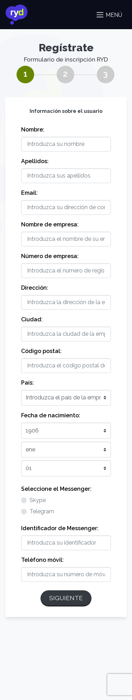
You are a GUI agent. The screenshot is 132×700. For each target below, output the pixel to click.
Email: (29, 193)
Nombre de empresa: (49, 224)
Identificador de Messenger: (60, 528)
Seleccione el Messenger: (56, 489)
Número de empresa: (49, 256)
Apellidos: (35, 161)
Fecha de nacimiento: (50, 415)
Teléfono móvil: (42, 560)
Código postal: (41, 351)
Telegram (42, 511)
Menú (109, 15)
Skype (38, 500)
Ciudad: (32, 319)
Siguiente (66, 598)
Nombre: (32, 129)
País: (27, 382)
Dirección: (34, 287)
